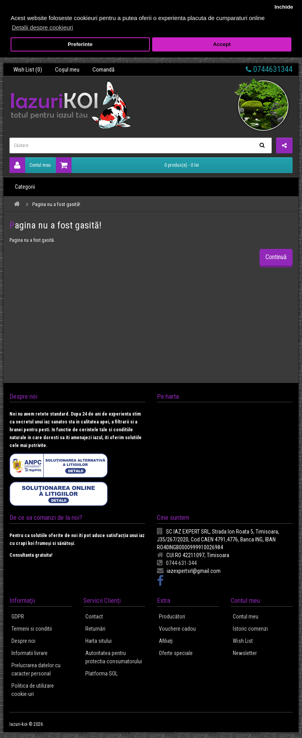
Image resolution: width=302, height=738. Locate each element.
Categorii (25, 187)
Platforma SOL (101, 673)
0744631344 (269, 69)
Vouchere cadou (177, 629)
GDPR (17, 616)
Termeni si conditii (31, 629)
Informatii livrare (29, 653)
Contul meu (30, 165)
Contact (94, 616)
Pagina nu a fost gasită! (56, 204)
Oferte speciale (176, 653)
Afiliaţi (166, 641)
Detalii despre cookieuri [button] (42, 27)
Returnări (95, 629)
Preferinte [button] (80, 44)
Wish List (243, 641)
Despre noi (23, 641)
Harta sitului (98, 641)
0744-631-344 (177, 563)
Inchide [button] (283, 7)
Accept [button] (222, 44)
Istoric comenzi (250, 629)
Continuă (276, 257)
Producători (172, 616)
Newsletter (245, 653)
